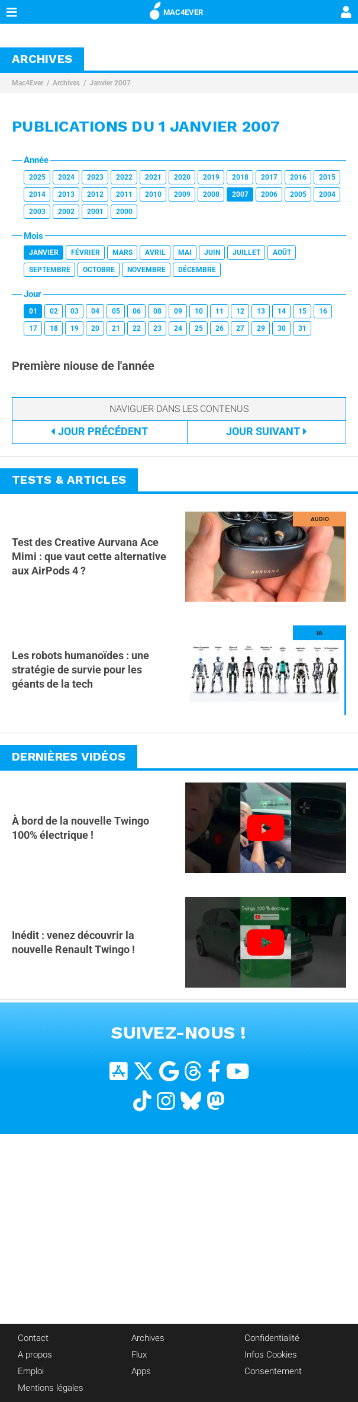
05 (116, 311)
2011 (124, 194)
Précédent (99, 431)
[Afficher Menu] (12, 12)
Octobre (99, 270)
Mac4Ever (27, 83)
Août (282, 252)
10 (199, 311)
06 (137, 311)
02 (54, 311)
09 (178, 311)
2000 (124, 211)
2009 (182, 194)
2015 (327, 177)
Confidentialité (271, 1338)
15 (302, 311)
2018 (240, 177)
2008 (211, 194)
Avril (155, 252)
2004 (327, 194)
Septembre (49, 270)
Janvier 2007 (110, 83)
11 (219, 311)
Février (85, 252)
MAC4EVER (176, 10)
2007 (240, 194)
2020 (182, 177)
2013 (66, 194)
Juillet (246, 252)
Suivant (266, 431)
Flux (139, 1354)
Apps (141, 1371)
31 (302, 328)
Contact (33, 1338)
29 (261, 328)
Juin (212, 252)
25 (199, 328)
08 (157, 311)
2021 (153, 177)
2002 (66, 211)
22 (137, 328)
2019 (211, 177)
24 (178, 328)
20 (95, 328)
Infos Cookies (270, 1354)
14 (282, 311)
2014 (37, 194)
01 (33, 311)
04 (95, 311)
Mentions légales (50, 1387)
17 (33, 328)
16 (323, 311)
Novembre (146, 270)
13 (261, 311)
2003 (37, 211)
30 (282, 328)
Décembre (197, 270)
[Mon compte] (346, 13)
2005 (298, 194)
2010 (153, 194)
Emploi (31, 1371)
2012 (95, 194)
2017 (269, 177)
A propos (35, 1354)
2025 (37, 177)
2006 (269, 194)
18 (54, 328)
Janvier (44, 252)
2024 (66, 177)
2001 (95, 211)
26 (219, 328)
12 (240, 311)
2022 (124, 177)
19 (74, 328)
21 (116, 328)
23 (157, 328)
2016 (298, 177)
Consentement (273, 1371)
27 (240, 328)
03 (74, 311)
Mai (185, 252)
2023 (95, 177)
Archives (66, 83)
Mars (122, 252)
